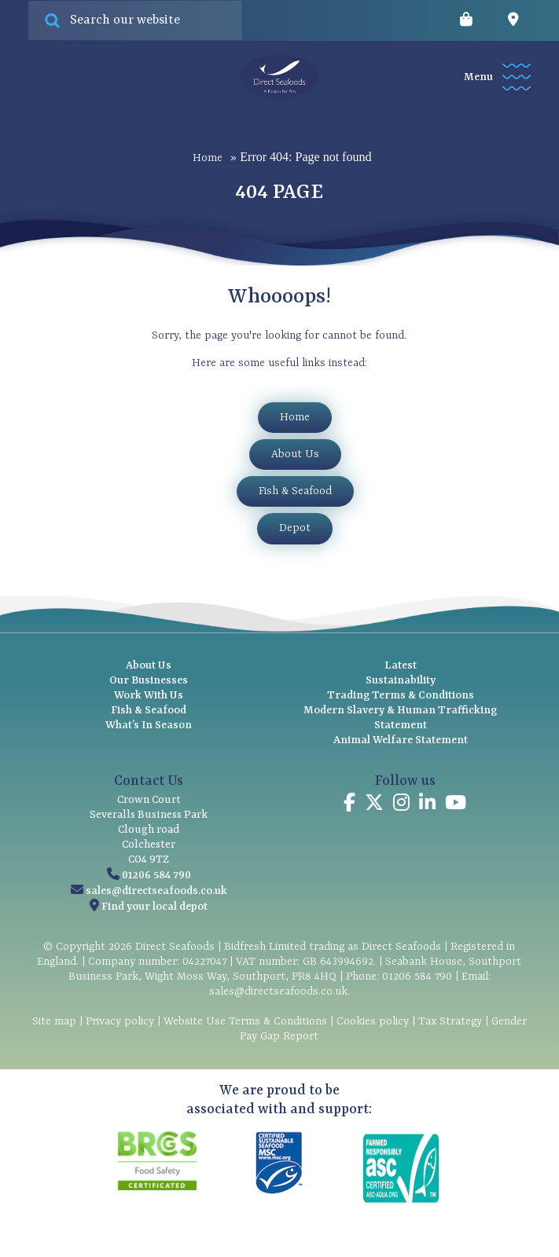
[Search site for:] (135, 20)
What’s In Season (148, 725)
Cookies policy (373, 1021)
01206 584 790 (156, 875)
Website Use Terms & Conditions (245, 1021)
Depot (295, 528)
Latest (400, 665)
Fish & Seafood (295, 491)
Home (207, 158)
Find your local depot (154, 906)
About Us (295, 454)
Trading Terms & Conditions (400, 695)
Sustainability (401, 680)
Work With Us (148, 695)
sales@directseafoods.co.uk (156, 891)
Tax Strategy (450, 1021)
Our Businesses (148, 680)
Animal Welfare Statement (400, 740)
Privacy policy (120, 1021)
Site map (54, 1021)
